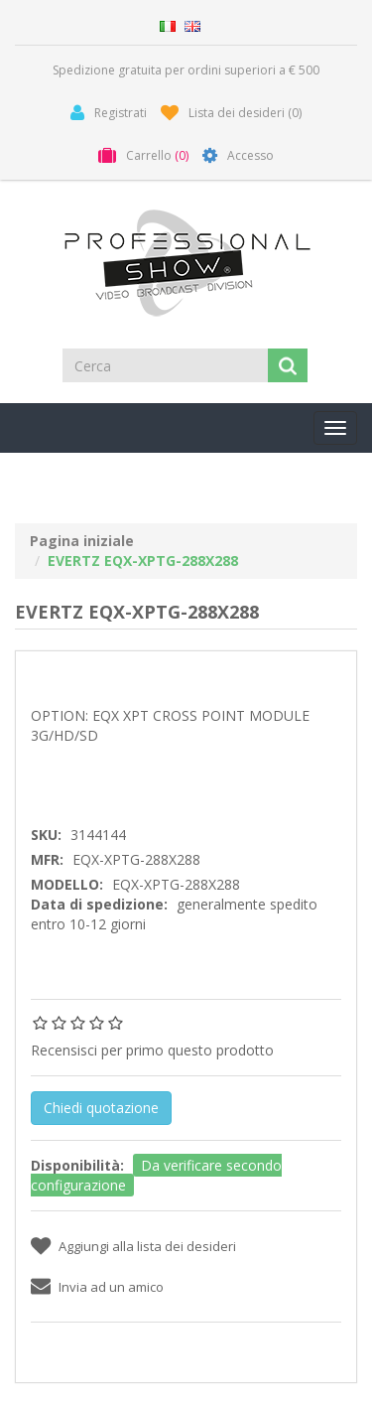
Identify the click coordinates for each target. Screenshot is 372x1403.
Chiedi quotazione (101, 1107)
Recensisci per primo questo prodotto (152, 1050)
